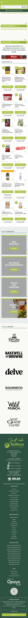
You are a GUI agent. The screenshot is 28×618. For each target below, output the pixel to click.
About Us (14, 489)
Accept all (14, 614)
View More (23, 26)
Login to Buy (7, 86)
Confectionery (14, 523)
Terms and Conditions (14, 575)
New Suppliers (14, 508)
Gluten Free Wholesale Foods (14, 545)
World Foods (14, 525)
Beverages (14, 536)
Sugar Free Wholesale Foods (14, 547)
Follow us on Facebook (15, 468)
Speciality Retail (14, 503)
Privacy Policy (14, 571)
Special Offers (14, 538)
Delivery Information (14, 491)
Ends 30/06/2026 (7, 195)
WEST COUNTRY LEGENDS (8, 90)
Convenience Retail (14, 499)
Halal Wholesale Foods (14, 564)
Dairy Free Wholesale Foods (14, 553)
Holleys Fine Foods (12, 2)
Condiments (14, 532)
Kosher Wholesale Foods (14, 562)
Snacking (14, 521)
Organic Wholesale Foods (14, 551)
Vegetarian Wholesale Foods (14, 558)
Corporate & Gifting (14, 505)
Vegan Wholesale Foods (14, 560)
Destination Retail (14, 501)
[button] (24, 23)
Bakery (14, 519)
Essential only (14, 611)
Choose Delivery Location (15, 10)
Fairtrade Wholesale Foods (14, 556)
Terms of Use (14, 573)
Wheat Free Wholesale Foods (14, 549)
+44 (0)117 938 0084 (15, 458)
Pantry (14, 527)
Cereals (14, 534)
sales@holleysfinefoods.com (15, 460)
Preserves (14, 529)
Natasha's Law (14, 510)
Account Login (14, 497)
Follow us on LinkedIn (15, 465)
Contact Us (14, 493)
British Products (14, 517)
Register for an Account (14, 495)
